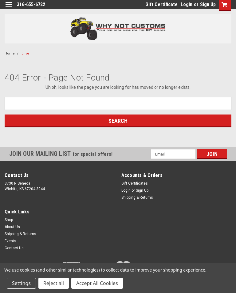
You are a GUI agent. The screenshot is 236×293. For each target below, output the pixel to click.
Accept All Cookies (97, 283)
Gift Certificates (134, 183)
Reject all (53, 283)
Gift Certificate (161, 4)
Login (186, 4)
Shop (9, 220)
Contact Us (14, 248)
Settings (21, 283)
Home (10, 53)
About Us (12, 227)
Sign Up (208, 4)
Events (10, 241)
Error (25, 53)
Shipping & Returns (137, 197)
